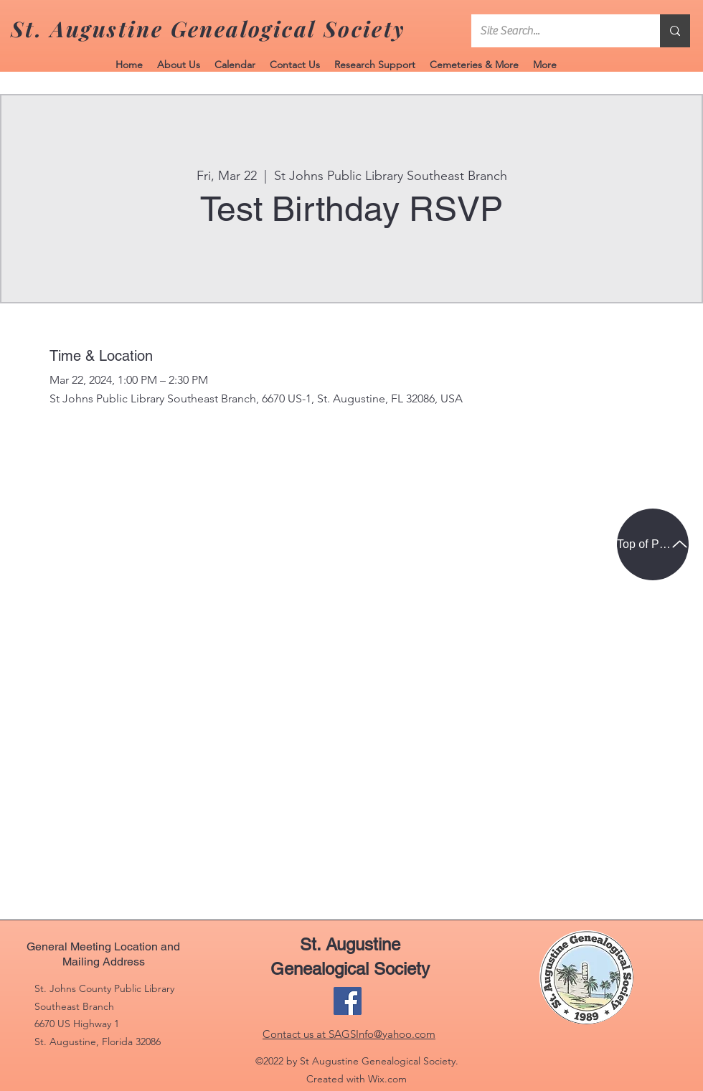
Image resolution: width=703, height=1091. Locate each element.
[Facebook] (348, 1001)
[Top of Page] (653, 544)
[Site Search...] (555, 30)
